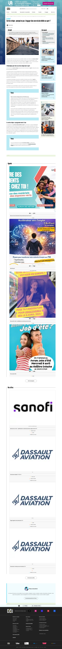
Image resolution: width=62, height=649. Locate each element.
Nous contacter (15, 618)
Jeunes (27, 618)
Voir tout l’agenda (31, 380)
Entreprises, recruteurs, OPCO (29, 620)
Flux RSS (20, 647)
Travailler (39, 12)
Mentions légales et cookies (30, 647)
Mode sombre (43, 8)
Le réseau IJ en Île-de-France (43, 625)
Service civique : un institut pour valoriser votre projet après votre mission (47, 38)
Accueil (8, 16)
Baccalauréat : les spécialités (25, 12)
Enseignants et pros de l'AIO (29, 619)
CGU (38, 647)
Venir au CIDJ (14, 619)
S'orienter (33, 12)
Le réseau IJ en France (42, 624)
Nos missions (14, 625)
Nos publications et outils (16, 629)
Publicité (17, 647)
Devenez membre (42, 616)
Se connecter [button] (55, 8)
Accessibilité (35, 647)
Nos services (28, 616)
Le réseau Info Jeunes (42, 622)
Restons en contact (16, 616)
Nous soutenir (15, 620)
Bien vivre (53, 12)
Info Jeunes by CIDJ (16, 634)
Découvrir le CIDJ (15, 623)
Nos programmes (15, 628)
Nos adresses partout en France (31, 598)
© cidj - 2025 (41, 647)
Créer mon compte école (43, 620)
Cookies (45, 647)
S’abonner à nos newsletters (43, 630)
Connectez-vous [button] (42, 633)
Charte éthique (24, 647)
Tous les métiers (14, 12)
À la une (7, 12)
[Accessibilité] (19, 606)
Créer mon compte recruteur (43, 619)
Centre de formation (29, 623)
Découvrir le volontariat (17, 16)
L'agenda (14, 637)
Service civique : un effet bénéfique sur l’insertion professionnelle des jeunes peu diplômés (48, 34)
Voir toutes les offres (31, 577)
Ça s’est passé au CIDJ (16, 631)
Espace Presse (28, 626)
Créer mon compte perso (43, 618)
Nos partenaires (15, 630)
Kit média (27, 630)
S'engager (46, 12)
